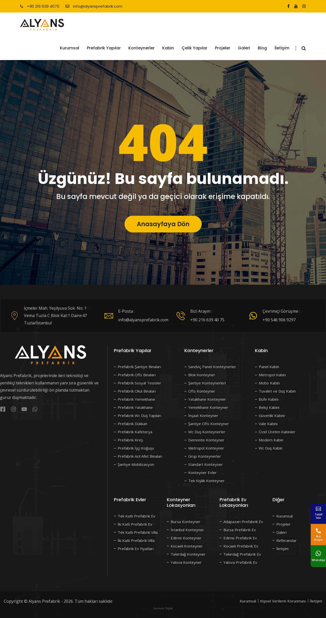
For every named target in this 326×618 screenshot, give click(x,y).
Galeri (244, 48)
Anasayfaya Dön (163, 237)
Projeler (222, 48)
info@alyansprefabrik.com (94, 6)
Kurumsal (69, 48)
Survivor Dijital (163, 608)
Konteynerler (141, 48)
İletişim (282, 48)
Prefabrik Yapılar (104, 48)
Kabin (168, 48)
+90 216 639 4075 (39, 6)
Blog (262, 48)
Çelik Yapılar (194, 48)
